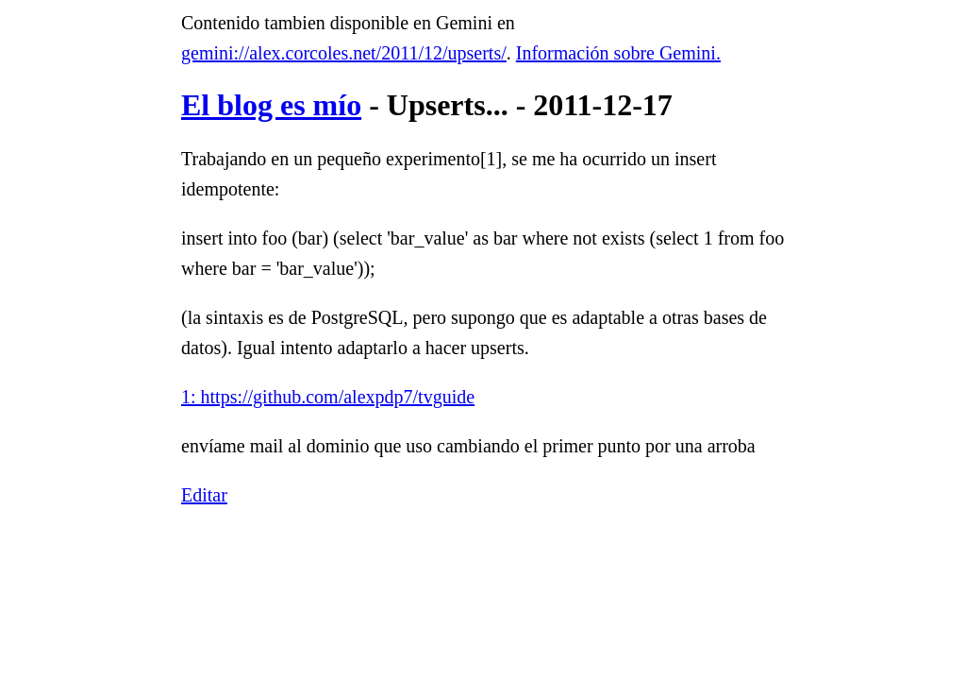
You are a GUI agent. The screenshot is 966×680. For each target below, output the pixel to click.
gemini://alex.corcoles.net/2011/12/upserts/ (344, 52)
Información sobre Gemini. (618, 52)
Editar (204, 494)
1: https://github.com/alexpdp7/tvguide (328, 396)
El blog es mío (271, 105)
